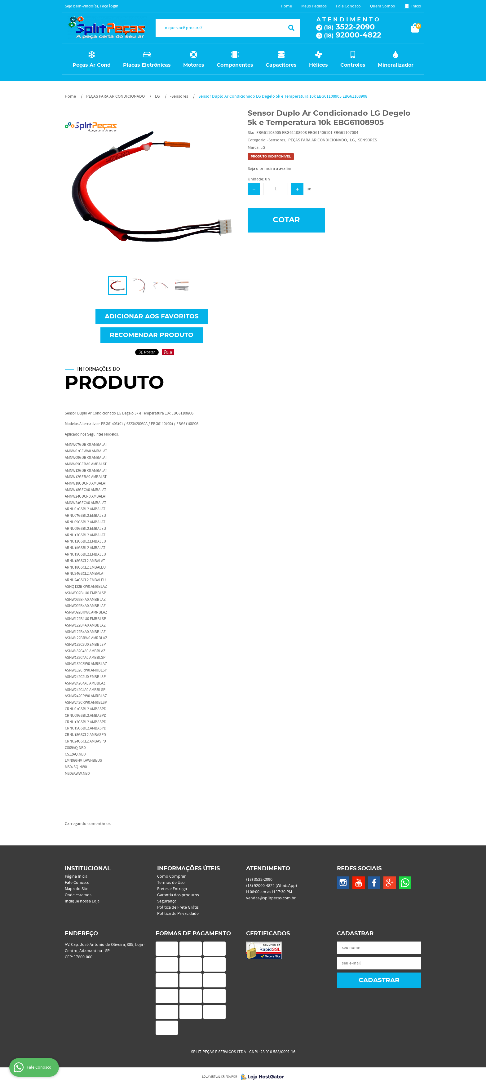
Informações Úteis (188, 868)
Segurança (166, 901)
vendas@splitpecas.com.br (271, 898)
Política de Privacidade (178, 913)
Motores (193, 65)
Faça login (109, 6)
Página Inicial (77, 876)
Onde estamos (78, 895)
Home (286, 6)
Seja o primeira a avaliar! (270, 168)
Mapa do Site (76, 889)
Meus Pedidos (314, 6)
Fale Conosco (348, 6)
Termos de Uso (171, 882)
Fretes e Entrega (172, 889)
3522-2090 (349, 27)
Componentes (235, 65)
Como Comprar (171, 876)
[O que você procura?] (291, 28)
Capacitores (281, 65)
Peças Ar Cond (92, 65)
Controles (352, 65)
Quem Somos (382, 6)
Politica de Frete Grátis (178, 907)
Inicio (416, 6)
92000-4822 (352, 35)
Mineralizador (395, 65)
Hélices (318, 65)
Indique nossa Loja (82, 901)
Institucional (88, 868)
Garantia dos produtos (178, 895)
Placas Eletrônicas (147, 65)
